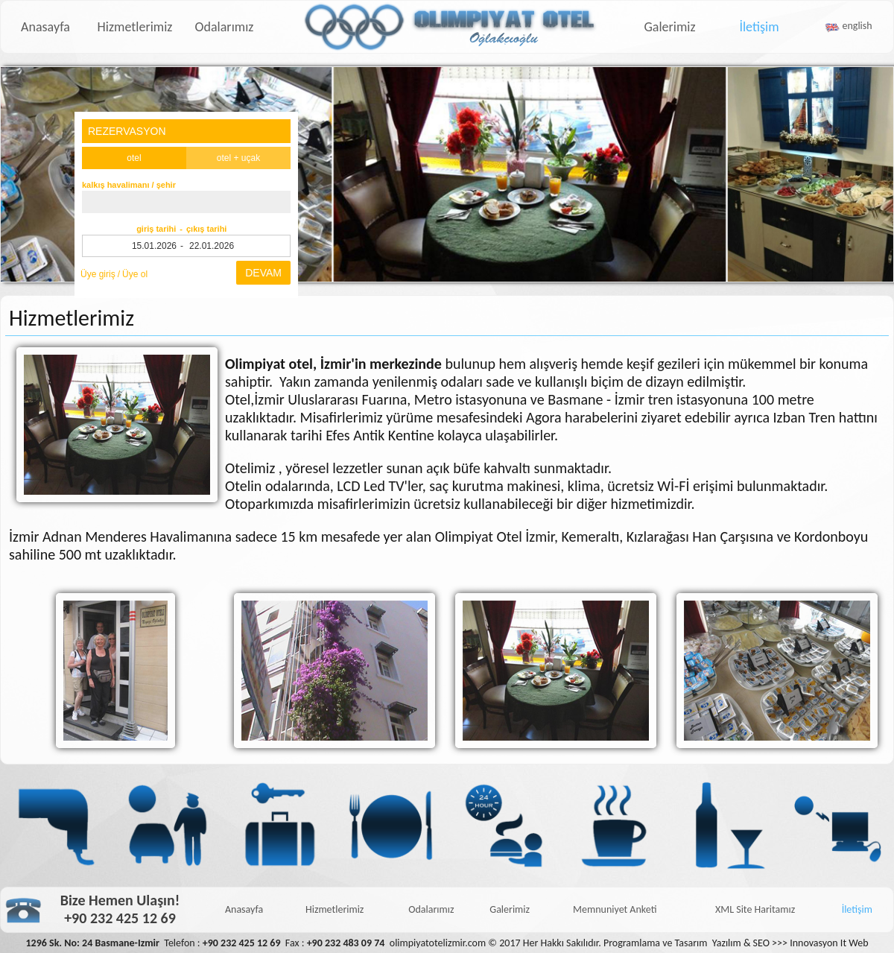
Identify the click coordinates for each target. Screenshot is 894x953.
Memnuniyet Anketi (614, 909)
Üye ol (135, 274)
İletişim (759, 27)
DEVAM (263, 273)
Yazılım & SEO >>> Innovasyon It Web (790, 943)
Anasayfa (45, 27)
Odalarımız (224, 27)
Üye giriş (97, 274)
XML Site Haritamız (755, 909)
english (857, 25)
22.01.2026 (211, 246)
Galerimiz (669, 27)
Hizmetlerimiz (135, 27)
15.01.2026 (154, 246)
